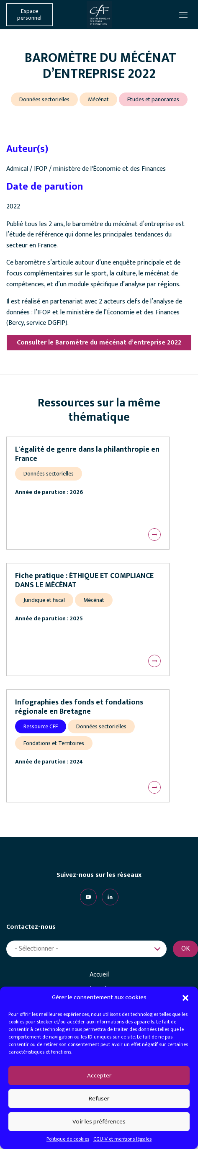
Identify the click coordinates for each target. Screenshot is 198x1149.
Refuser (99, 1098)
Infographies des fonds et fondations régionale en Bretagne (79, 707)
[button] (185, 997)
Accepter (99, 1075)
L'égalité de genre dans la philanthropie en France (87, 454)
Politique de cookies (67, 1139)
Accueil (99, 975)
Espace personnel (29, 14)
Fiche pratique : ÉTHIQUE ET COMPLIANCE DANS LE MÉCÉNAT (84, 580)
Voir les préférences (99, 1121)
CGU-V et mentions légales (122, 1139)
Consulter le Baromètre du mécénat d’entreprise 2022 (99, 342)
